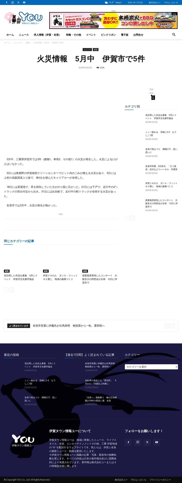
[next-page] (12, 290)
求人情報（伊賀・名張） (47, 34)
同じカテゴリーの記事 (19, 241)
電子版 (124, 34)
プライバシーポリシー (160, 479)
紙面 (28, 42)
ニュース (24, 34)
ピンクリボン (108, 34)
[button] (174, 35)
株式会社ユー (155, 2)
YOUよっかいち (171, 2)
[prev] (167, 326)
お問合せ (138, 34)
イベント (91, 34)
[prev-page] (6, 290)
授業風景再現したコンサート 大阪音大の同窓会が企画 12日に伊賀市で (99, 279)
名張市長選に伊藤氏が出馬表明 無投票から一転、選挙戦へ (69, 325)
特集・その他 (73, 34)
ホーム (10, 34)
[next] (172, 326)
